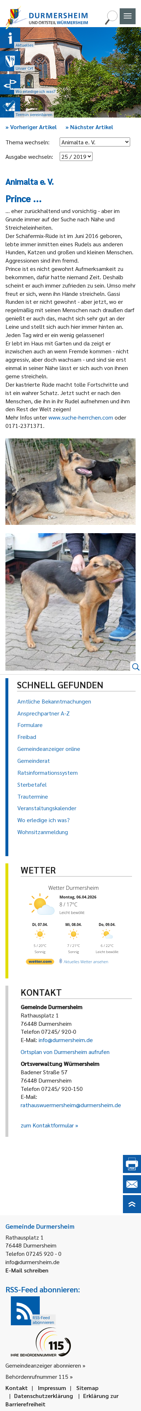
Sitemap (87, 1387)
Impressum (52, 1387)
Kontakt (16, 1387)
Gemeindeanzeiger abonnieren (43, 1365)
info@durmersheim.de (66, 1040)
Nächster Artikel (89, 127)
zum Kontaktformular (47, 1125)
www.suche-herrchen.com (80, 417)
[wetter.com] (40, 963)
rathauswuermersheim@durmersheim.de (71, 1105)
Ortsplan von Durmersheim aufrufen (65, 1051)
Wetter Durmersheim (73, 888)
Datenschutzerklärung (43, 1395)
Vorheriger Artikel (31, 127)
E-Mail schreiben (26, 1270)
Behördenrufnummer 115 (36, 1376)
